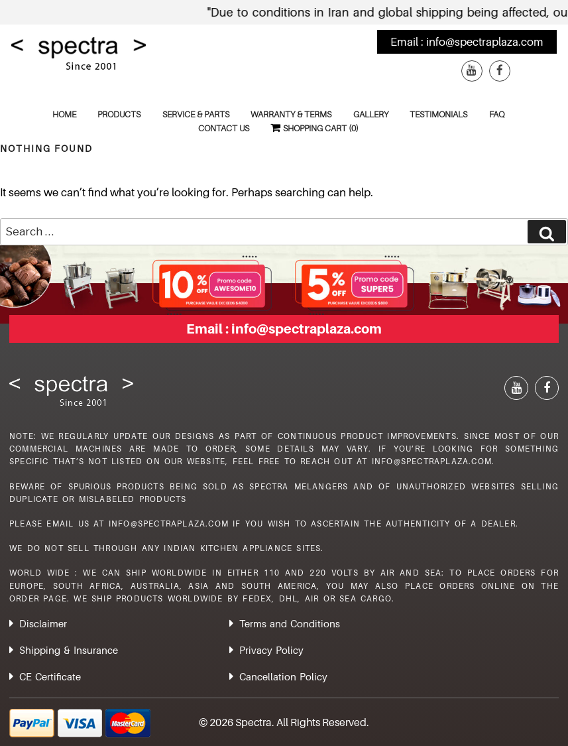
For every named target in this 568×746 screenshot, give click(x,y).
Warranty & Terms (291, 114)
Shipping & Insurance (68, 650)
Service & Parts (195, 114)
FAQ (496, 114)
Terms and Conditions (289, 623)
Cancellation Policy (283, 676)
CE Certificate (50, 676)
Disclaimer (43, 623)
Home (64, 114)
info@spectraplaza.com (484, 41)
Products (119, 114)
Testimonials (438, 114)
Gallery (370, 114)
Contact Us (223, 128)
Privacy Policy (271, 650)
